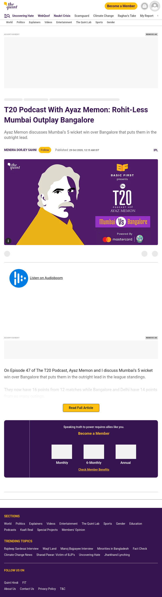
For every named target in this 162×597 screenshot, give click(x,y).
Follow (45, 150)
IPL (156, 150)
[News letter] (144, 6)
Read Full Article (81, 408)
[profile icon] (155, 6)
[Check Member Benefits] (93, 469)
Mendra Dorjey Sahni (20, 150)
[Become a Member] (121, 6)
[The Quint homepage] (10, 9)
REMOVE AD (151, 34)
